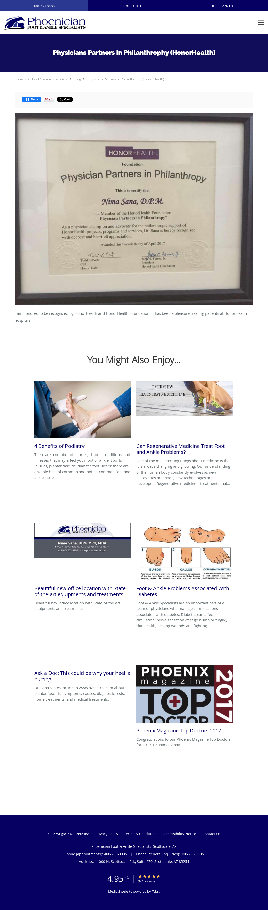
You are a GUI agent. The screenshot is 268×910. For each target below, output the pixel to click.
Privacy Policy (106, 833)
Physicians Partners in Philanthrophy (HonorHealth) (126, 79)
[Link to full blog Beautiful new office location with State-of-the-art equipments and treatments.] (82, 561)
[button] (133, 6)
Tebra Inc (82, 833)
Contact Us (211, 833)
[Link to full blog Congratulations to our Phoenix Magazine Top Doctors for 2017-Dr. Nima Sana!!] (184, 700)
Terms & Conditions (140, 833)
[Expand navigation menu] (261, 22)
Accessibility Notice (179, 833)
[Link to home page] (43, 23)
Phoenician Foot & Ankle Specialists (41, 79)
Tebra (156, 891)
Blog (77, 79)
